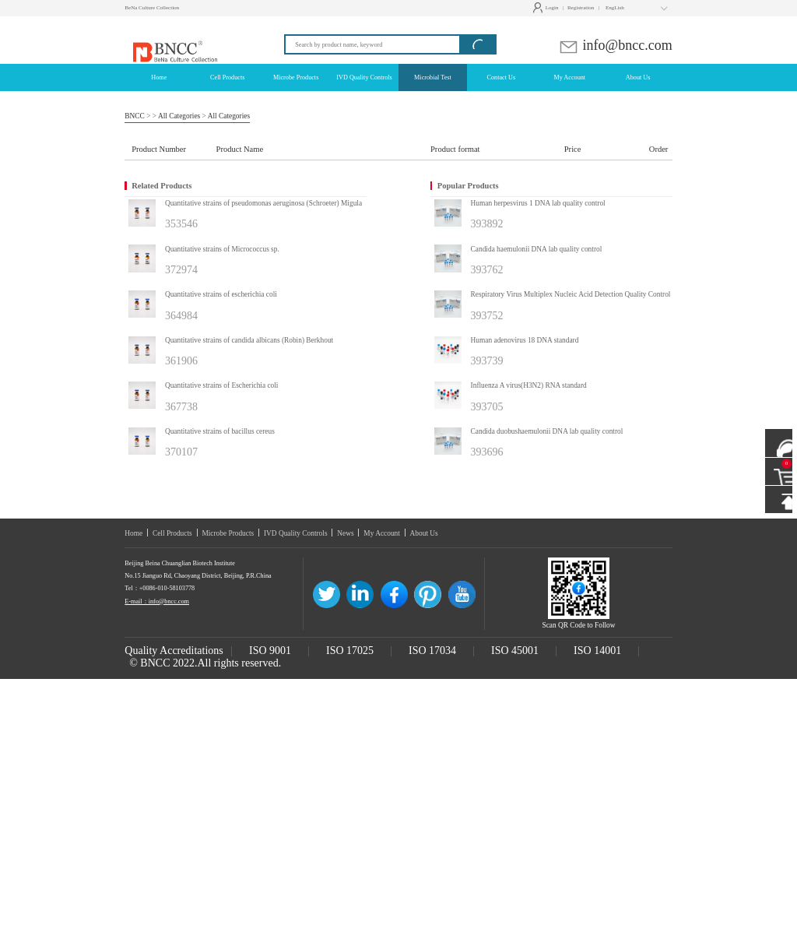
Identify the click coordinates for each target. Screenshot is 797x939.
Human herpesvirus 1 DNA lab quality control (538, 203)
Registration (580, 8)
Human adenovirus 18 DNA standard (525, 340)
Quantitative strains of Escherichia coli (222, 385)
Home (133, 533)
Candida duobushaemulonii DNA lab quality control (547, 431)
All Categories (179, 116)
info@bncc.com (615, 45)
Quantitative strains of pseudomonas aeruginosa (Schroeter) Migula (263, 203)
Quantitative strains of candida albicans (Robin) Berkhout (249, 340)
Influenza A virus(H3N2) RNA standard (529, 385)
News (345, 533)
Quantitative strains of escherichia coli (221, 294)
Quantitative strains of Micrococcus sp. (222, 249)
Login (548, 8)
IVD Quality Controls (296, 533)
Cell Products (172, 533)
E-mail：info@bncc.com (157, 601)
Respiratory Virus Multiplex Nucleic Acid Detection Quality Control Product (583, 294)
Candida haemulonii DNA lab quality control (536, 249)
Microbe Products (228, 533)
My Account (381, 533)
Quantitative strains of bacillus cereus (220, 431)
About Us (424, 533)
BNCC (135, 116)
